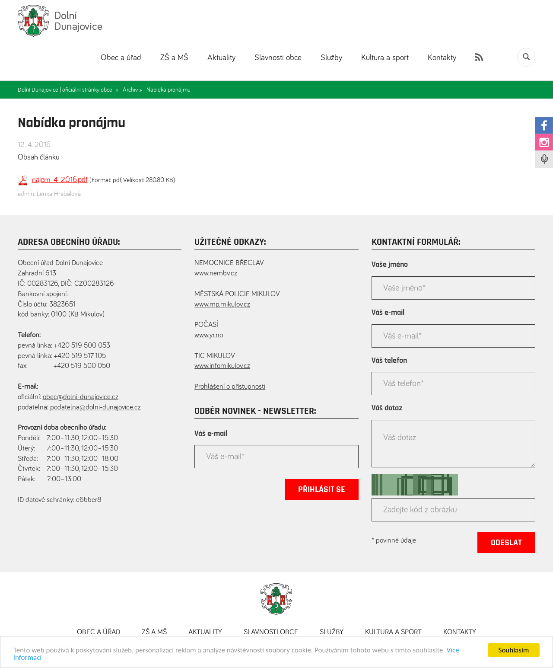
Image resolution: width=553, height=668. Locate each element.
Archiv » (132, 90)
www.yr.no (208, 335)
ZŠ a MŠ (174, 58)
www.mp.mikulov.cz (222, 304)
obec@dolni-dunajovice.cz (80, 397)
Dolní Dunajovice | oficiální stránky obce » (68, 90)
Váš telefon (389, 360)
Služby (331, 58)
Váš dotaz (387, 408)
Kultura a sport (385, 58)
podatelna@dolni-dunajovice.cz (95, 407)
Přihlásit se (321, 489)
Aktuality (221, 58)
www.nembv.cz (215, 273)
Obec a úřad (121, 58)
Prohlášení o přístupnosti (229, 386)
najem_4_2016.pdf (60, 180)
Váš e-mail (210, 434)
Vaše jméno (390, 264)
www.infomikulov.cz (222, 366)
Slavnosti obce (278, 58)
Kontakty (442, 58)
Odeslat (506, 542)
